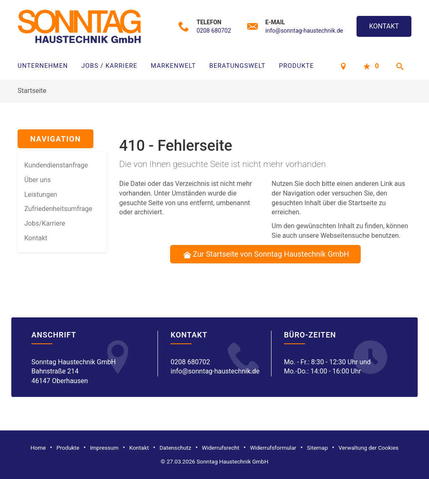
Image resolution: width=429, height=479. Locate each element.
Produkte (296, 66)
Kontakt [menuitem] (35, 238)
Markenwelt (173, 66)
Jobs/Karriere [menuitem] (44, 223)
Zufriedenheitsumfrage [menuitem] (58, 209)
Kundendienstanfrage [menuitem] (56, 165)
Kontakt (384, 26)
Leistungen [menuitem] (40, 194)
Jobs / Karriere (109, 66)
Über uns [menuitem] (37, 180)
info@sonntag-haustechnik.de (304, 30)
